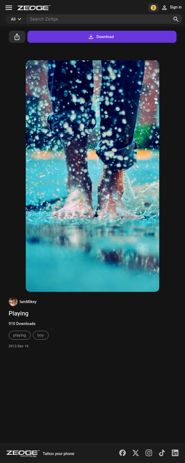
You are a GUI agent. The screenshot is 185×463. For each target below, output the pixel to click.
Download (101, 36)
